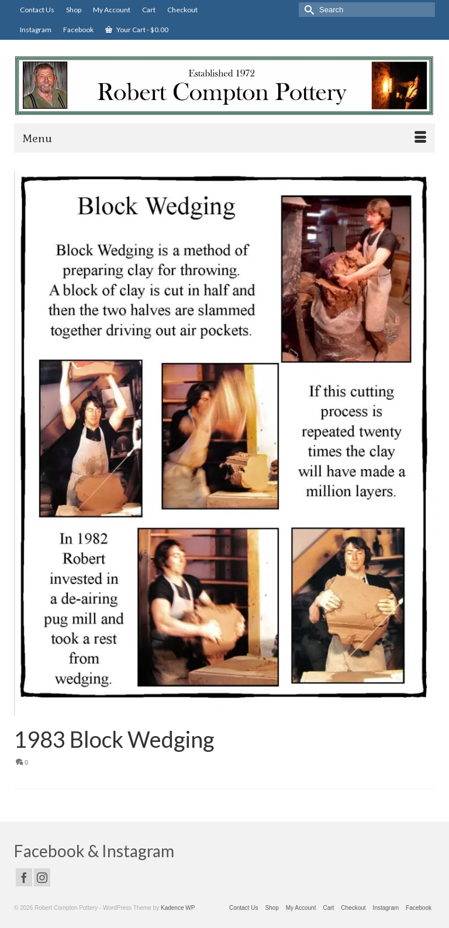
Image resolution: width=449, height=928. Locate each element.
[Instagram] (42, 877)
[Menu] (224, 138)
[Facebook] (24, 877)
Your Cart (136, 29)
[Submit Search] (307, 9)
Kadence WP (178, 908)
